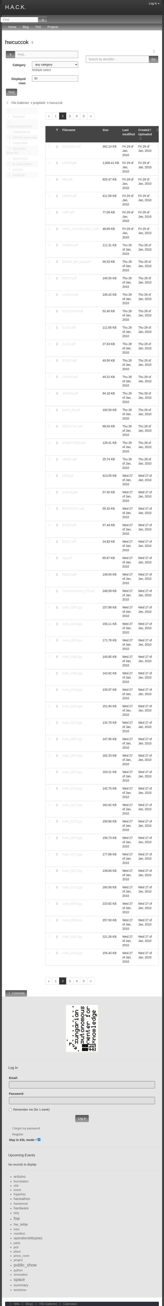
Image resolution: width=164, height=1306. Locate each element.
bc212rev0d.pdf (72, 311)
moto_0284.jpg (72, 689)
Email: (13, 1078)
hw (17, 1218)
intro (16, 1229)
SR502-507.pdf (72, 426)
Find (11, 92)
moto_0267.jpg (72, 936)
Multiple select (41, 70)
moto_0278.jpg (72, 755)
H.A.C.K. (15, 7)
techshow (20, 1290)
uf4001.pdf (69, 459)
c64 (16, 1185)
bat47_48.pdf (71, 410)
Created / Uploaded (145, 134)
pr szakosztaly (19, 164)
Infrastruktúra (18, 132)
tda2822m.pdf (71, 146)
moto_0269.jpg (72, 903)
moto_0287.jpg (72, 607)
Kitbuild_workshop (21, 137)
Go (153, 59)
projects (14, 169)
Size (105, 130)
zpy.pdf (67, 558)
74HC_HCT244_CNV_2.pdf (80, 228)
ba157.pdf (69, 541)
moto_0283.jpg (72, 673)
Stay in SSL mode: (22, 1140)
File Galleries (20, 103)
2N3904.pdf (70, 245)
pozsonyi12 (17, 158)
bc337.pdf (69, 344)
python (18, 1270)
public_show (25, 1265)
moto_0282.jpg (72, 706)
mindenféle (16, 143)
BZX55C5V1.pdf (73, 508)
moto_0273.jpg (72, 854)
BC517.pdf (69, 278)
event (17, 1190)
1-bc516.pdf (70, 294)
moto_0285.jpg (72, 656)
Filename (68, 130)
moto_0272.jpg (72, 887)
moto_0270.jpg (72, 788)
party (17, 1243)
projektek (39, 103)
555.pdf (67, 179)
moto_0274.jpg (72, 772)
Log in (154, 3)
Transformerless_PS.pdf (78, 591)
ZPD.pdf (67, 475)
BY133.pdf (69, 525)
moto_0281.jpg (72, 739)
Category (19, 65)
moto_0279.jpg (72, 722)
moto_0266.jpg (72, 920)
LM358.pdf (69, 163)
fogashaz (20, 1194)
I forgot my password (26, 1128)
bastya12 (15, 116)
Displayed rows (19, 81)
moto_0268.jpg (72, 953)
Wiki (14, 1304)
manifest (19, 1233)
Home (12, 27)
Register (17, 1134)
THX (38, 27)
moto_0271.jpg (72, 870)
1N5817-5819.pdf (73, 442)
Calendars (67, 1304)
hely (16, 1213)
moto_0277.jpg (72, 805)
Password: (16, 1093)
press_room (21, 1255)
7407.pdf (68, 212)
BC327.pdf (69, 360)
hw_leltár (21, 1224)
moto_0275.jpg (72, 821)
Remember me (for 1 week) (29, 1109)
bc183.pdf (69, 327)
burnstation (21, 1181)
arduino (20, 1177)
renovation (21, 1274)
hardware (21, 1208)
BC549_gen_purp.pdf (76, 261)
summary (21, 1285)
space (19, 1279)
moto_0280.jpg (72, 624)
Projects (52, 27)
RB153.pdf (69, 574)
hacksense (21, 1203)
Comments (16, 993)
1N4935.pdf (70, 377)
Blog (26, 27)
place (17, 1251)
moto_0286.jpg (72, 640)
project (18, 1260)
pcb (16, 1247)
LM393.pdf (69, 196)
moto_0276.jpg (72, 838)
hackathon (22, 1199)
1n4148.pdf (69, 492)
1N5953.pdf (70, 393)
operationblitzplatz (28, 1238)
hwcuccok (17, 42)
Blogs (27, 1304)
